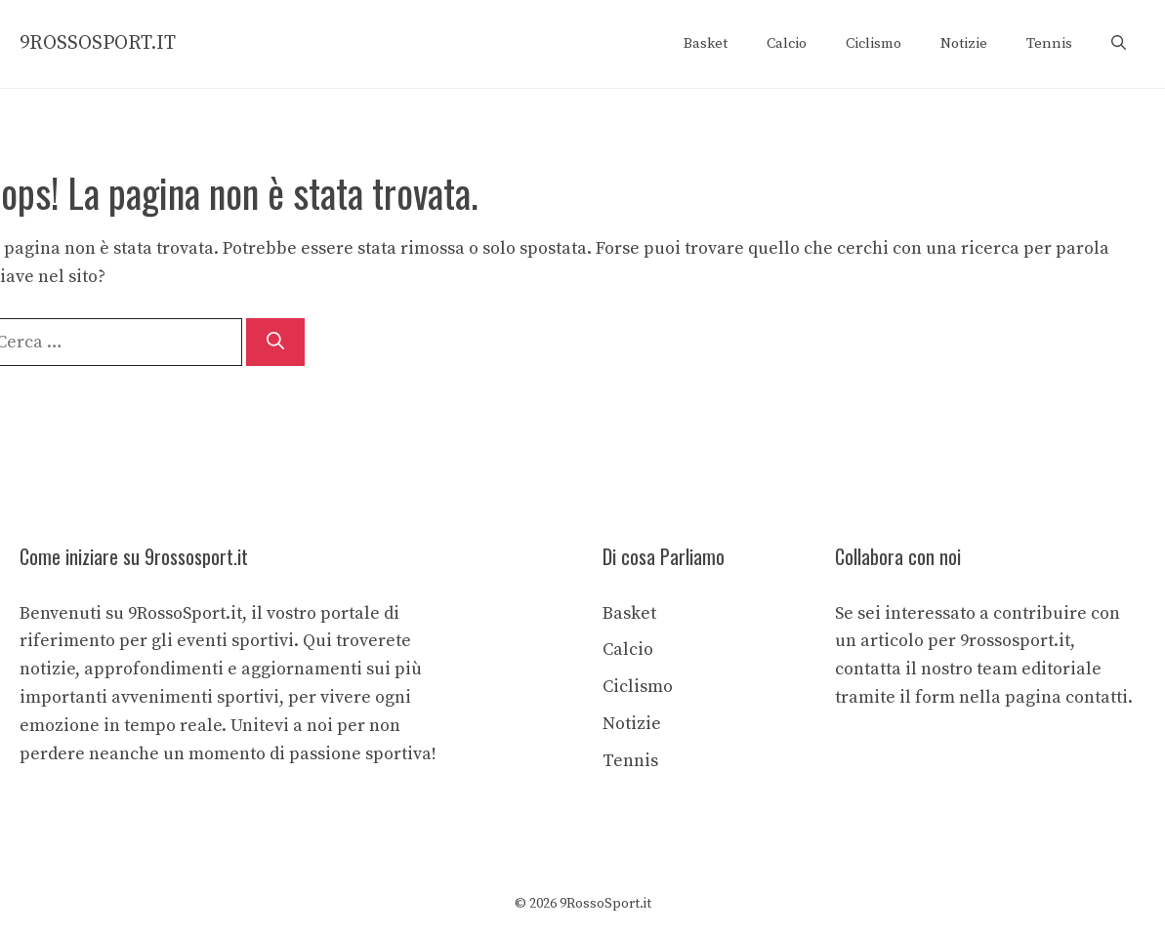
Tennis (1049, 43)
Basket (706, 43)
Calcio (787, 43)
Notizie (963, 43)
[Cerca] (275, 342)
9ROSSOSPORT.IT (98, 43)
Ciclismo (873, 43)
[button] (1118, 44)
